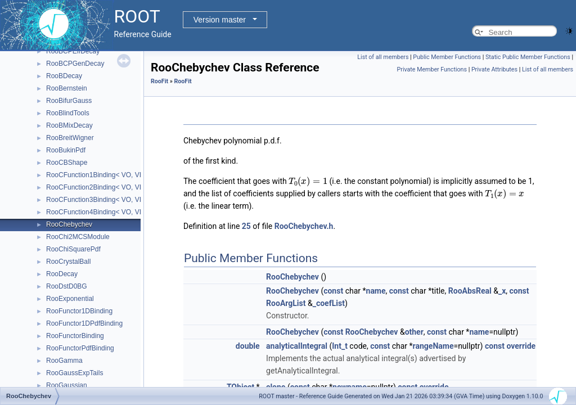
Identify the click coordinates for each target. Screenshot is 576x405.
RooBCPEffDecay (73, 51)
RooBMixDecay (69, 125)
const (333, 290)
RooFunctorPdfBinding (80, 348)
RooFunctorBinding (75, 336)
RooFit (159, 81)
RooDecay (62, 274)
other (414, 331)
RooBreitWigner (70, 138)
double (248, 345)
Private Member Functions (432, 69)
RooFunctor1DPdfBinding (84, 323)
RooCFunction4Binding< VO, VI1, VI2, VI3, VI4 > (119, 212)
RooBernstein (66, 88)
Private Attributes (494, 69)
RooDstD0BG (66, 286)
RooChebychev (69, 224)
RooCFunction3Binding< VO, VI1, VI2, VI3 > (112, 200)
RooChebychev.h (304, 226)
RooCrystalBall (68, 262)
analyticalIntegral (296, 345)
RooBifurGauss (69, 101)
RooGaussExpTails (74, 373)
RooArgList (285, 303)
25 (246, 226)
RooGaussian (66, 385)
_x (502, 290)
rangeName (433, 345)
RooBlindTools (67, 113)
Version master (220, 19)
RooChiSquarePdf (73, 249)
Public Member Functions (447, 57)
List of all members (382, 57)
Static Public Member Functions (527, 57)
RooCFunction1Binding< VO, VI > (96, 175)
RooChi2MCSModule (78, 237)
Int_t (340, 345)
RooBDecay (64, 76)
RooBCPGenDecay (75, 64)
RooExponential (70, 299)
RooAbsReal (470, 290)
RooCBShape (66, 162)
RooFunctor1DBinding (79, 311)
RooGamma (64, 360)
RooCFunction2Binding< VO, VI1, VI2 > (105, 187)
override (521, 345)
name (376, 290)
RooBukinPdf (66, 150)
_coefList (329, 303)
